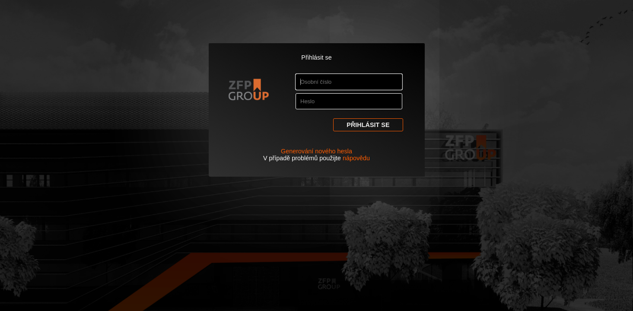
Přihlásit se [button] (368, 124)
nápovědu (356, 158)
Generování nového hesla (316, 151)
